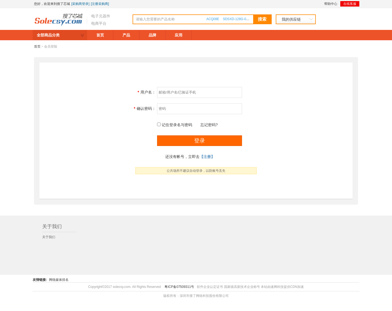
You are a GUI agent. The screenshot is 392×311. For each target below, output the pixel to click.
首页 (100, 35)
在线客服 (349, 4)
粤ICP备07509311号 (179, 287)
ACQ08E (212, 19)
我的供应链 (291, 19)
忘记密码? (209, 125)
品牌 (152, 35)
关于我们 (48, 237)
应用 (178, 35)
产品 (126, 35)
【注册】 (207, 156)
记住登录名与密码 (177, 125)
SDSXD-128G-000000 (239, 19)
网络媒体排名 (59, 280)
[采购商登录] (80, 4)
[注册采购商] (100, 4)
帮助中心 (330, 4)
